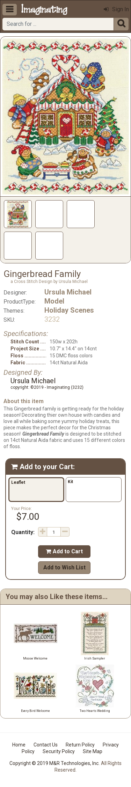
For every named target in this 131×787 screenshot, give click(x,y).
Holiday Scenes (69, 310)
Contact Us (46, 745)
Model (54, 301)
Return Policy (80, 745)
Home (19, 745)
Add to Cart (64, 551)
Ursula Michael (68, 292)
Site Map (92, 751)
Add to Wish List (64, 567)
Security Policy (59, 751)
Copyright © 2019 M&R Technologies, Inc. (54, 763)
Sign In (116, 9)
